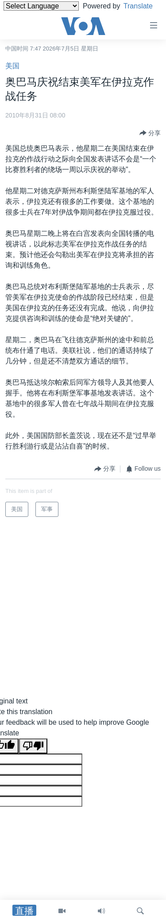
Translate (26, 17)
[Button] (150, 133)
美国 (12, 66)
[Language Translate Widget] (41, 6)
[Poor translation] (33, 746)
